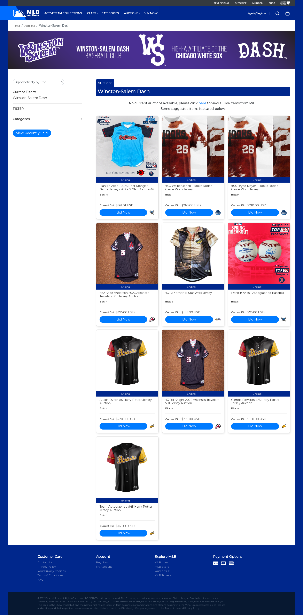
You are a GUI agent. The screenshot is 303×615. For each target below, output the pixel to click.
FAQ (41, 579)
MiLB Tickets (163, 575)
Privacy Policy (47, 566)
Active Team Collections (63, 13)
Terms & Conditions (50, 575)
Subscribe (241, 3)
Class (91, 13)
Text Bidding (221, 3)
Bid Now (123, 212)
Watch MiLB (162, 571)
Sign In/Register (256, 13)
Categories (110, 13)
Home (16, 25)
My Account (104, 566)
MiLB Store (162, 566)
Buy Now (150, 13)
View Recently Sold (32, 133)
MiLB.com (257, 3)
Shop (272, 3)
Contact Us (45, 562)
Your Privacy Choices (51, 571)
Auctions (131, 13)
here (202, 103)
